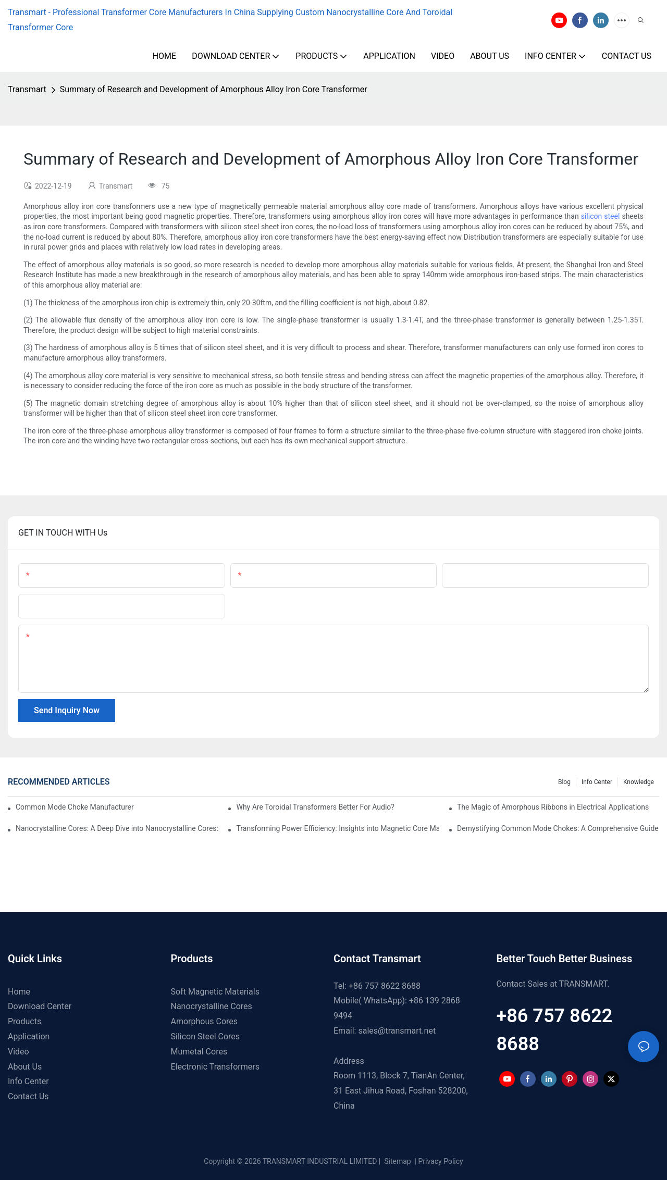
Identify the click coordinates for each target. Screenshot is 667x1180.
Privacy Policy (440, 1161)
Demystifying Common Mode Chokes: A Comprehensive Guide (558, 828)
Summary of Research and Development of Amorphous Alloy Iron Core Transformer (213, 89)
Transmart (27, 89)
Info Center (597, 782)
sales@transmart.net (397, 1031)
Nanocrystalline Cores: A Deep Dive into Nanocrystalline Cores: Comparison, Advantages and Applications (117, 828)
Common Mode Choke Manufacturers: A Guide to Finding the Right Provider (75, 807)
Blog (564, 782)
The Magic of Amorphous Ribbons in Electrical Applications (553, 807)
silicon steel (600, 216)
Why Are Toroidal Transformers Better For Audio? (315, 807)
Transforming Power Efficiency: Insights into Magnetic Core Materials (337, 828)
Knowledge (638, 782)
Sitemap (396, 1161)
